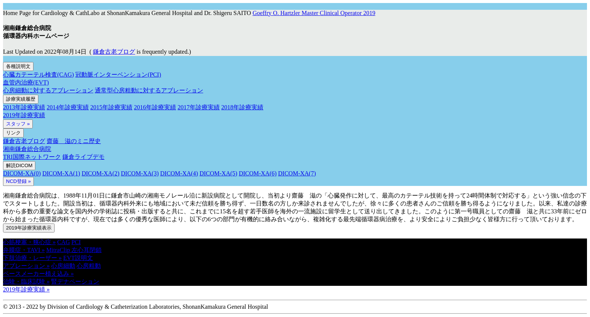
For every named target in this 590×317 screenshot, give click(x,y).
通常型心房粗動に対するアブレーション (149, 90)
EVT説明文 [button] (78, 258)
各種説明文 (18, 66)
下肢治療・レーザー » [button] (32, 258)
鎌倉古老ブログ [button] (114, 51)
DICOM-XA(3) (139, 173)
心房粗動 (89, 266)
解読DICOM (19, 165)
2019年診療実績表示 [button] (29, 228)
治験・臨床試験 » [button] (26, 281)
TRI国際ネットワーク (32, 157)
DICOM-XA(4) (179, 173)
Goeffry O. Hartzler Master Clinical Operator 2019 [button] (313, 13)
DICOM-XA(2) (100, 173)
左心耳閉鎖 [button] (86, 250)
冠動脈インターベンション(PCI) (118, 74)
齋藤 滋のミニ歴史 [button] (74, 141)
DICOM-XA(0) (22, 173)
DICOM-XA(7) (297, 173)
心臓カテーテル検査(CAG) (38, 74)
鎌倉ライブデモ (83, 157)
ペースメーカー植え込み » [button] (38, 273)
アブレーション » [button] (26, 266)
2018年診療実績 (242, 107)
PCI (76, 242)
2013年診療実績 (24, 107)
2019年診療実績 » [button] (26, 289)
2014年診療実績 (68, 107)
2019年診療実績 (24, 115)
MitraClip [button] (58, 250)
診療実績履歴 (20, 99)
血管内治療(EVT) (26, 82)
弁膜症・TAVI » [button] (24, 250)
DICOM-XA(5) (218, 173)
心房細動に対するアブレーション (48, 90)
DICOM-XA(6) (258, 173)
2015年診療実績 (111, 107)
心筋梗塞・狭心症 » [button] (29, 242)
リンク (13, 133)
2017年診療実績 (199, 107)
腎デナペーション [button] (75, 281)
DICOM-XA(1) (61, 173)
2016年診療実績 (155, 107)
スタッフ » (18, 124)
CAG (63, 242)
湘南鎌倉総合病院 (27, 149)
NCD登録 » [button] (18, 181)
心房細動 (63, 266)
